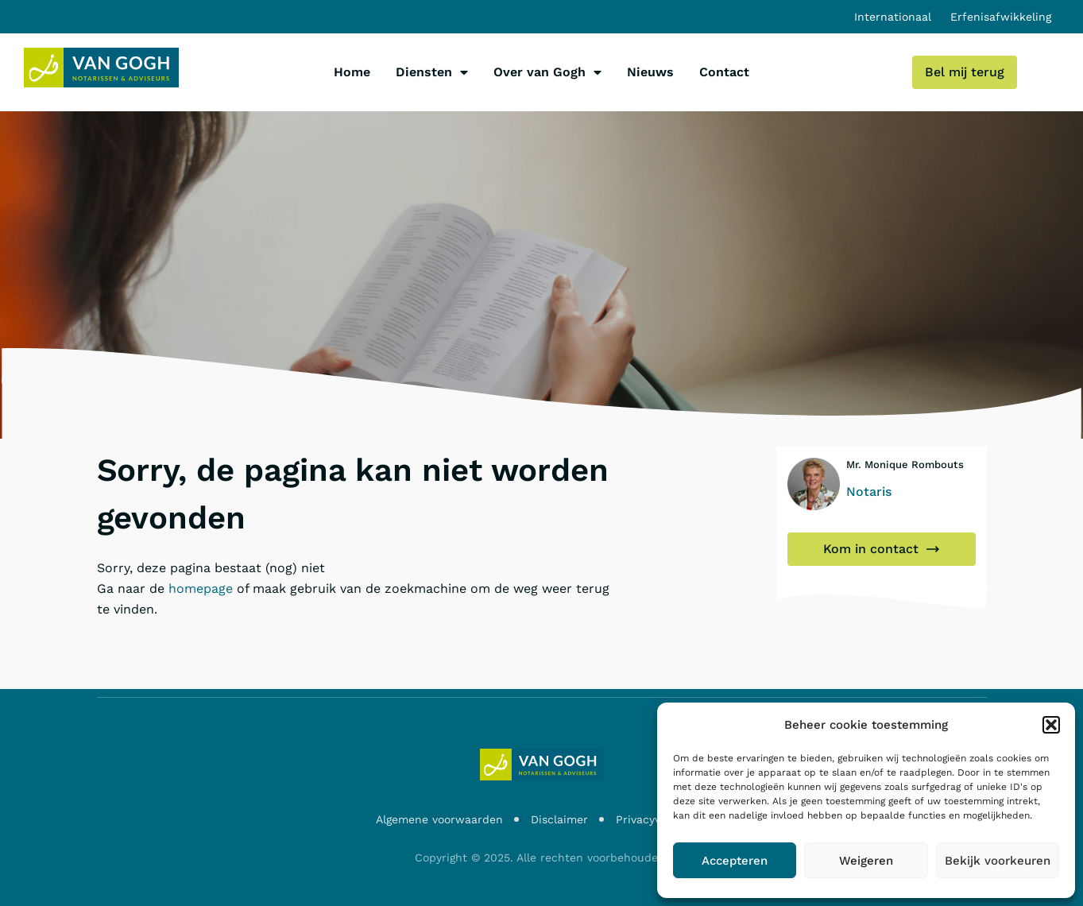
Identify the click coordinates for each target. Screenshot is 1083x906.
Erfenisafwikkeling (1000, 16)
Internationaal (892, 16)
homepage (200, 588)
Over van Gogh (547, 72)
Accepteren (735, 861)
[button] (1051, 725)
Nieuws (650, 72)
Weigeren (866, 861)
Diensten (432, 72)
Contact (724, 72)
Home (352, 72)
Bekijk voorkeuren (997, 861)
